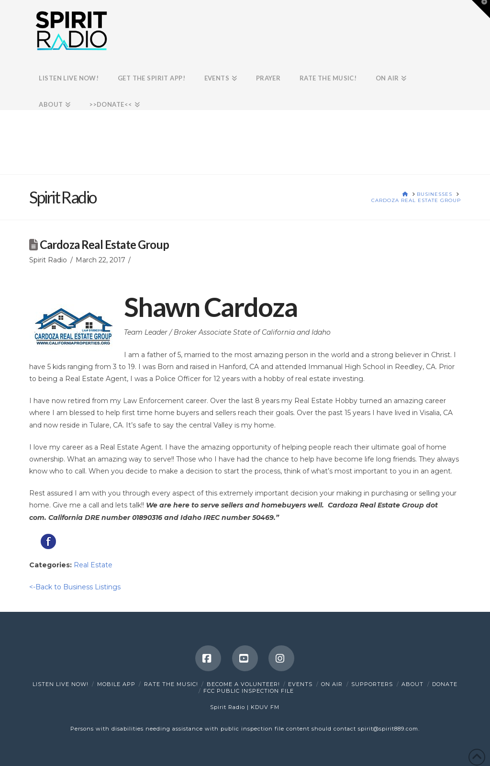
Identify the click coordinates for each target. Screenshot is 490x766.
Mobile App (116, 684)
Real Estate (93, 565)
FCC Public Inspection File (248, 690)
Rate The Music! (171, 684)
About (412, 684)
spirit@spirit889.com (388, 728)
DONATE (444, 684)
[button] (481, 9)
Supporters (372, 684)
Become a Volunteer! (243, 684)
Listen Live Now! (61, 684)
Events (300, 684)
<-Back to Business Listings (75, 587)
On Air (332, 684)
